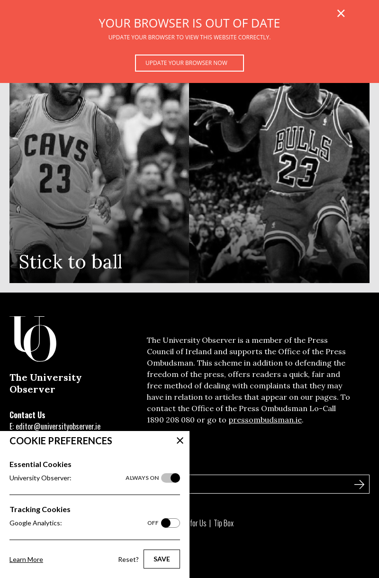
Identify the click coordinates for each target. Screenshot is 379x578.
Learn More (26, 559)
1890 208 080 (171, 419)
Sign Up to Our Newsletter (56, 464)
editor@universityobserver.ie (58, 426)
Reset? (128, 559)
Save (161, 559)
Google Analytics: (84, 523)
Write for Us (190, 523)
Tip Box (224, 523)
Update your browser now (186, 63)
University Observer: (84, 478)
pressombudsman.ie (265, 419)
